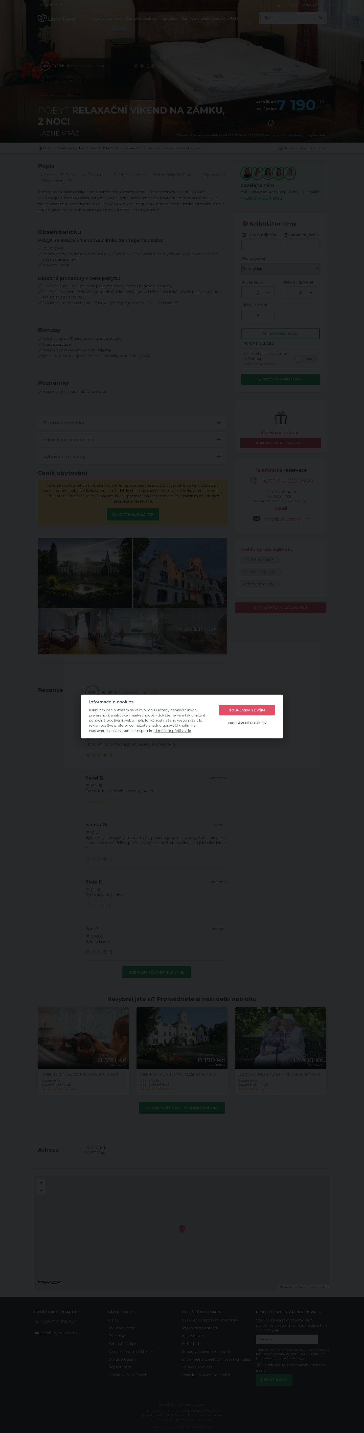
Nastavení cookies (247, 723)
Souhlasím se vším (247, 710)
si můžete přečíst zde (172, 730)
